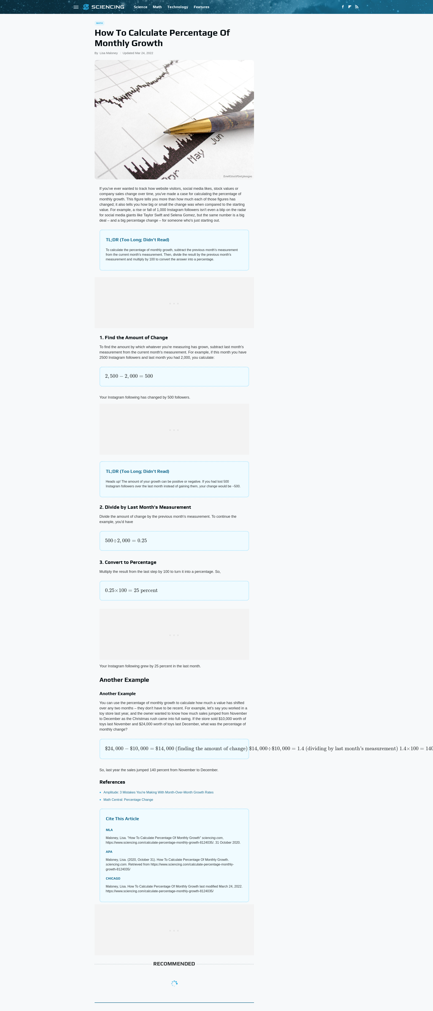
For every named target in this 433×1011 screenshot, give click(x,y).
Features (201, 7)
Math (157, 7)
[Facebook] (343, 7)
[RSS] (357, 7)
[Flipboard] (350, 7)
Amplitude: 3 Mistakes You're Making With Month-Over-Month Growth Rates (159, 792)
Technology (177, 7)
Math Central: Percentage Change (128, 799)
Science (140, 7)
